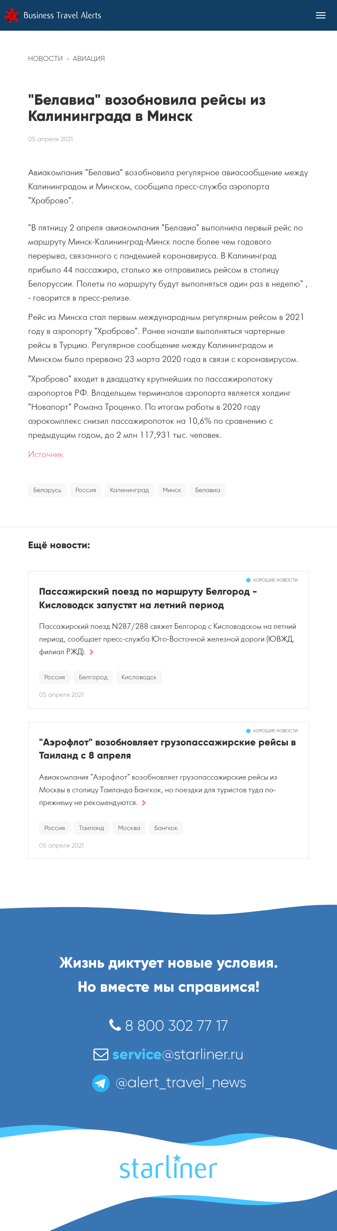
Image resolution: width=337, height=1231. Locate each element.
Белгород (93, 677)
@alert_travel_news (168, 1082)
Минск (172, 489)
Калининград (129, 489)
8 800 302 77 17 (168, 1025)
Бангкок (166, 827)
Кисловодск (139, 677)
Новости (45, 58)
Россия (85, 489)
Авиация (89, 58)
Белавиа (207, 489)
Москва (129, 827)
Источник (45, 454)
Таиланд (91, 827)
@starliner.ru (168, 1054)
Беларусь (47, 489)
